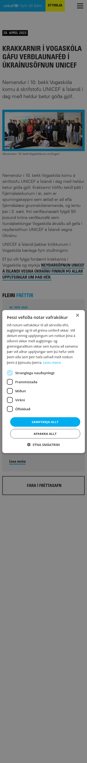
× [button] (77, 315)
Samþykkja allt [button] (45, 422)
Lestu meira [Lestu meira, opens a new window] (52, 362)
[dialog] (43, 381)
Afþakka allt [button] (45, 434)
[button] (43, 444)
